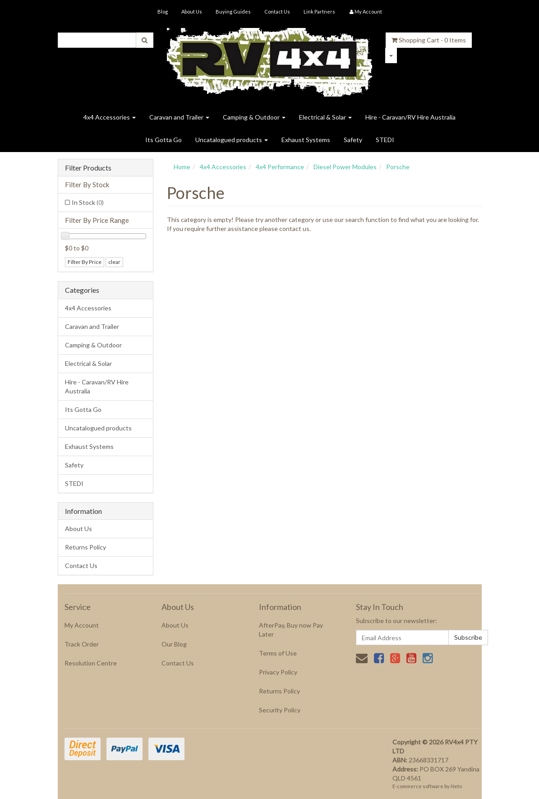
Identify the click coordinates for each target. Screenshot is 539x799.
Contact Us (277, 11)
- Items (429, 40)
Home (182, 167)
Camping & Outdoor (254, 117)
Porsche (398, 167)
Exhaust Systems (305, 139)
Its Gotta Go (163, 139)
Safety (353, 139)
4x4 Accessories (109, 117)
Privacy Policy (278, 672)
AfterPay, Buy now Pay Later (291, 629)
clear (114, 262)
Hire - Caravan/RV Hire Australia (410, 117)
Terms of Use (278, 653)
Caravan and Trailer (179, 117)
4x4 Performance (280, 167)
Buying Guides (233, 11)
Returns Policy (85, 547)
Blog (162, 11)
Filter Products (88, 168)
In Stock (88, 202)
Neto (456, 786)
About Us (191, 11)
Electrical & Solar (325, 117)
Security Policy (279, 710)
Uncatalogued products (231, 139)
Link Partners (319, 11)
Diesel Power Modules (345, 167)
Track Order (81, 644)
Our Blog (174, 644)
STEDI (385, 139)
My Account (81, 625)
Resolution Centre (90, 663)
